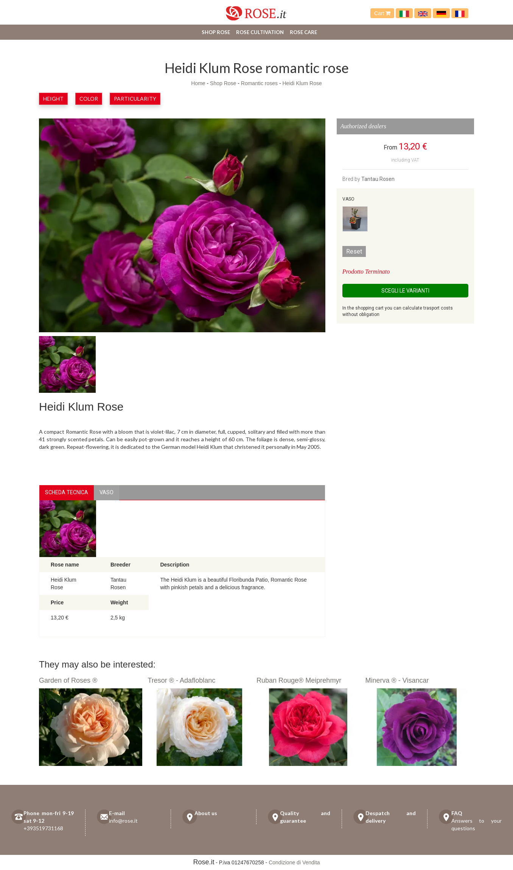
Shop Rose (216, 32)
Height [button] (53, 98)
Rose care (303, 32)
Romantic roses (259, 83)
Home (198, 83)
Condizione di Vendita (294, 862)
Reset (354, 251)
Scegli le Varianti (405, 291)
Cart (382, 13)
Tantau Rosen (378, 179)
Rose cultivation (260, 32)
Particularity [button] (135, 98)
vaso (106, 492)
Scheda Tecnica (66, 492)
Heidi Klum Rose (302, 83)
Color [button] (88, 98)
